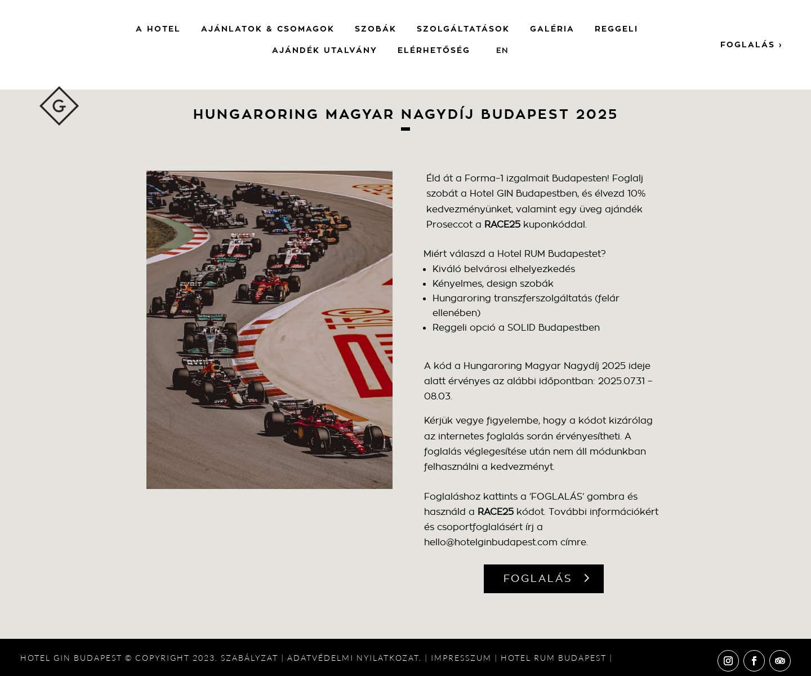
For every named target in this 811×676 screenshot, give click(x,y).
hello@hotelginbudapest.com (491, 542)
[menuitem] (502, 51)
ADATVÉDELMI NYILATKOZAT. (354, 657)
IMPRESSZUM (461, 657)
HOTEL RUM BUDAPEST (554, 657)
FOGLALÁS (538, 578)
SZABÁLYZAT (249, 657)
